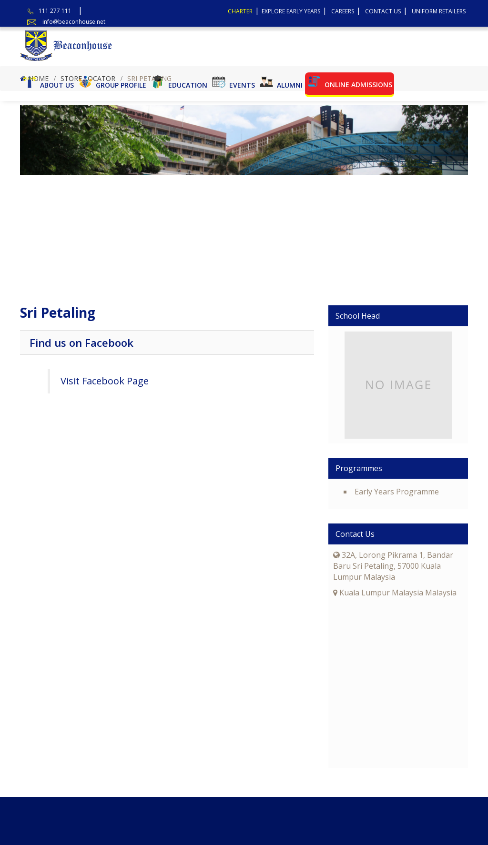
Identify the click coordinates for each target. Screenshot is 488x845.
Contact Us (383, 11)
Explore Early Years (291, 11)
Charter (240, 11)
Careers (342, 11)
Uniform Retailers (439, 11)
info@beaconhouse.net (73, 22)
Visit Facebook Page (105, 380)
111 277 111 (55, 11)
